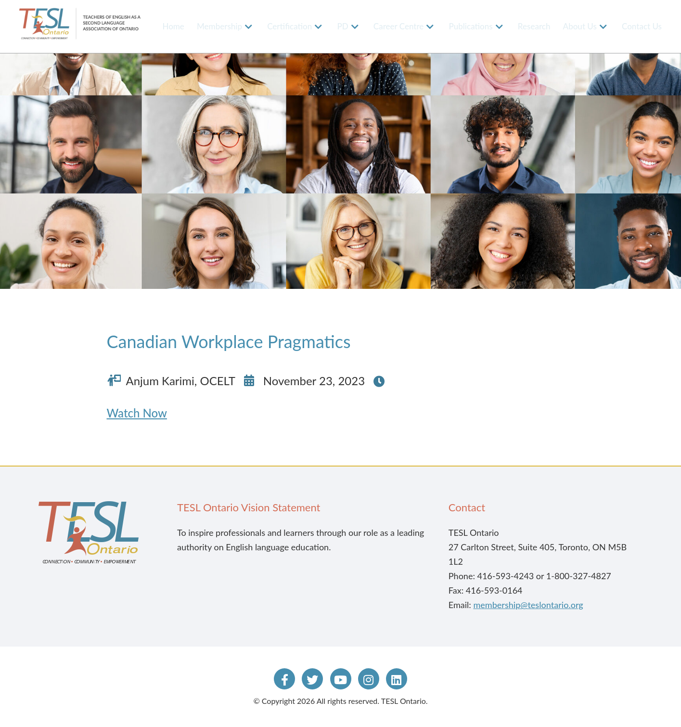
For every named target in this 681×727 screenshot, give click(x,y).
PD (342, 26)
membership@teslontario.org (528, 604)
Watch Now (137, 413)
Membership (219, 26)
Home (173, 26)
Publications (471, 26)
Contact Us (642, 26)
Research (534, 26)
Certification (289, 26)
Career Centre (398, 26)
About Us (580, 26)
